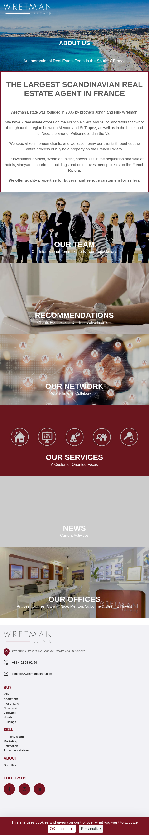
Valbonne (78, 134)
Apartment (11, 699)
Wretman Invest (60, 159)
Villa (6, 694)
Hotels (8, 717)
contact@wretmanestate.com (32, 674)
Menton (65, 128)
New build (10, 708)
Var (108, 134)
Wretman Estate (24, 112)
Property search (14, 736)
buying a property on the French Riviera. (89, 149)
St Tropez (88, 128)
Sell (8, 730)
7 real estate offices (37, 122)
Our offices (11, 765)
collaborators (115, 122)
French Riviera (79, 122)
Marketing (10, 741)
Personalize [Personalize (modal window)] (91, 829)
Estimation (11, 746)
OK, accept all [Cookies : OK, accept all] (62, 829)
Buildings (10, 722)
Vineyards (10, 713)
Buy (8, 688)
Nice (45, 134)
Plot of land (11, 703)
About (10, 758)
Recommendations (16, 750)
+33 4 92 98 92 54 (24, 662)
